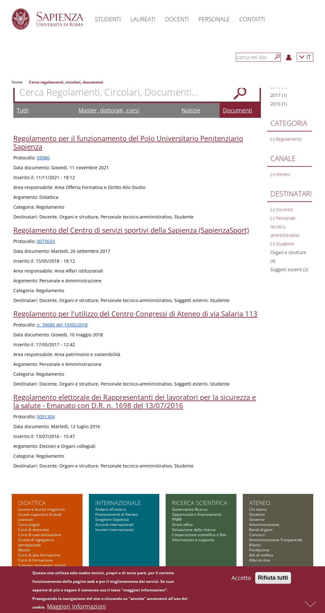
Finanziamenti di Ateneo (116, 514)
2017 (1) (278, 95)
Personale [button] (214, 19)
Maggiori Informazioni (76, 608)
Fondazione (259, 550)
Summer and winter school (41, 565)
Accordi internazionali (114, 524)
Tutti (23, 110)
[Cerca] (277, 57)
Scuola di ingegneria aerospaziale (36, 542)
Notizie (191, 110)
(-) (273, 139)
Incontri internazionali (114, 529)
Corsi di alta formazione (39, 555)
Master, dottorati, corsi (108, 110)
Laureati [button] (143, 19)
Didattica (32, 503)
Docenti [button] (177, 19)
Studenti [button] (108, 19)
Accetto (241, 579)
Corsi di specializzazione (39, 534)
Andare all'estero (110, 509)
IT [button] (305, 56)
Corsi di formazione (35, 560)
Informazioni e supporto (193, 539)
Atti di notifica (261, 555)
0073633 (46, 241)
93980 (43, 158)
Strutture (257, 514)
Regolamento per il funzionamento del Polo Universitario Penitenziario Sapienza (128, 142)
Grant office (182, 524)
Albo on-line (259, 560)
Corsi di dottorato (33, 529)
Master (24, 550)
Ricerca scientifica (199, 503)
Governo (256, 519)
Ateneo (259, 503)
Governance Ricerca (190, 509)
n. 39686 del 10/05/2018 (62, 325)
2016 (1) (278, 104)
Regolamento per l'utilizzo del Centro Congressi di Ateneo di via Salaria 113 (135, 313)
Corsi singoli (29, 524)
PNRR (177, 519)
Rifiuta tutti (273, 579)
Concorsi (257, 534)
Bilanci (255, 545)
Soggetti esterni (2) (289, 269)
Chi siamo (258, 509)
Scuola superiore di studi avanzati (40, 517)
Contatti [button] (252, 19)
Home (17, 82)
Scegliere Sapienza (112, 519)
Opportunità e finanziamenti (197, 514)
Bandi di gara (261, 529)
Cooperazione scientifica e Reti (199, 534)
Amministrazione (264, 524)
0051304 (46, 417)
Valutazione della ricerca (194, 529)
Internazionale (118, 503)
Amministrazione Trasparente (275, 539)
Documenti (237, 110)
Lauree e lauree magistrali (41, 509)
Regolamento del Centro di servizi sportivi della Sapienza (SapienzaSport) (131, 230)
